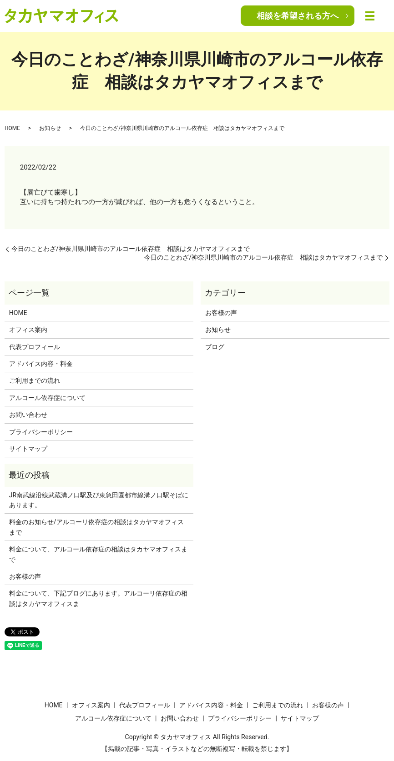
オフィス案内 (28, 329)
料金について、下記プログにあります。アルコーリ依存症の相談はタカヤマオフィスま (98, 598)
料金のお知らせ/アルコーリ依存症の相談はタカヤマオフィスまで (96, 527)
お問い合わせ (28, 414)
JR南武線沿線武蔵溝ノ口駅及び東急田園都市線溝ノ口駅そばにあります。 (98, 500)
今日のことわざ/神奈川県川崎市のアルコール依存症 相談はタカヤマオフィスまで (130, 248)
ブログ (214, 346)
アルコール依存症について (47, 397)
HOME (12, 128)
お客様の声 (221, 312)
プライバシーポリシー (41, 432)
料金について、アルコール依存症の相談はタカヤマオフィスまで (98, 554)
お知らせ (50, 128)
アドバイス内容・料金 (41, 363)
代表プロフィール (34, 346)
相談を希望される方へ (297, 15)
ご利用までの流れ (34, 380)
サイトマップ (28, 448)
